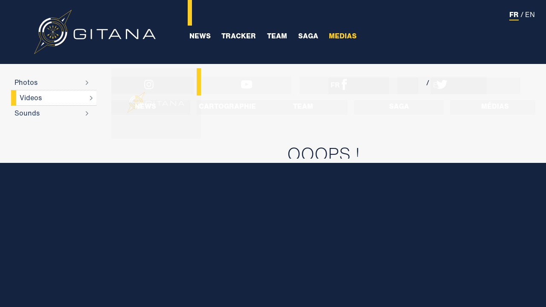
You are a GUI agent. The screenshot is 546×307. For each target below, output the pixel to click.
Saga (308, 36)
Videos (31, 98)
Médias (495, 106)
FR (514, 14)
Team (277, 36)
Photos (26, 82)
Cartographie (227, 106)
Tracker (238, 36)
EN (530, 14)
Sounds (27, 113)
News (200, 36)
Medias (343, 36)
